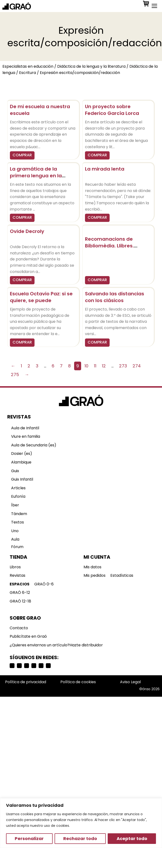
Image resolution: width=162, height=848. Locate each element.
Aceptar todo (132, 838)
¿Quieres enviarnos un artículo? (40, 645)
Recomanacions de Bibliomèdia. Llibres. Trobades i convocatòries (116, 246)
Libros (15, 567)
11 (95, 366)
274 (137, 366)
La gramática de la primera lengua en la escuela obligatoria (36, 176)
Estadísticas (121, 575)
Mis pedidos (95, 575)
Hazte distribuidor (86, 645)
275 (15, 374)
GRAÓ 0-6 (44, 584)
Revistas (17, 575)
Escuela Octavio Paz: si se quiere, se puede (41, 297)
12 (104, 366)
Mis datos (92, 567)
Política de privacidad (25, 682)
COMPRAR (22, 155)
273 (123, 366)
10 (86, 366)
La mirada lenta (104, 169)
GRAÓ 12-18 (20, 601)
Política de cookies (78, 682)
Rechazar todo (80, 838)
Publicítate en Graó (28, 636)
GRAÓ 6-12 (20, 592)
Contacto (19, 628)
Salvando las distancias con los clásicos (114, 297)
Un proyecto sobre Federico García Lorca (112, 110)
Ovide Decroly (27, 231)
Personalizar (29, 838)
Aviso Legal (130, 682)
